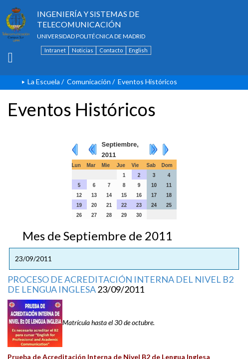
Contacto (111, 50)
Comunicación (89, 81)
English (138, 50)
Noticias (82, 50)
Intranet (55, 50)
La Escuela (43, 81)
